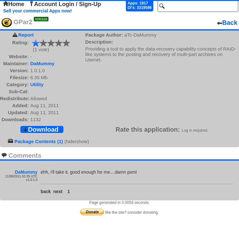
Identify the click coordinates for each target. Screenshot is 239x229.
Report (25, 35)
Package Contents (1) (38, 141)
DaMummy (42, 63)
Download (41, 129)
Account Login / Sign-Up (65, 4)
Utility (37, 84)
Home (13, 4)
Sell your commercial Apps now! (37, 10)
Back (227, 22)
